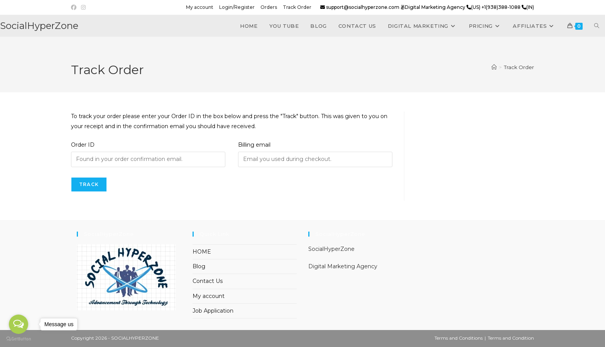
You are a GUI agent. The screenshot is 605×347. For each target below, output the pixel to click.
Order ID (83, 144)
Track (89, 184)
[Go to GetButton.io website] (18, 339)
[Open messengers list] (18, 324)
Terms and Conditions (458, 338)
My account (199, 7)
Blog (199, 266)
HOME (202, 251)
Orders (268, 7)
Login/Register (237, 7)
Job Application (213, 310)
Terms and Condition (511, 338)
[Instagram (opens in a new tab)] (83, 7)
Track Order (297, 7)
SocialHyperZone (39, 25)
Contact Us (208, 281)
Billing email (254, 144)
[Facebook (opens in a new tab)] (75, 7)
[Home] (494, 67)
